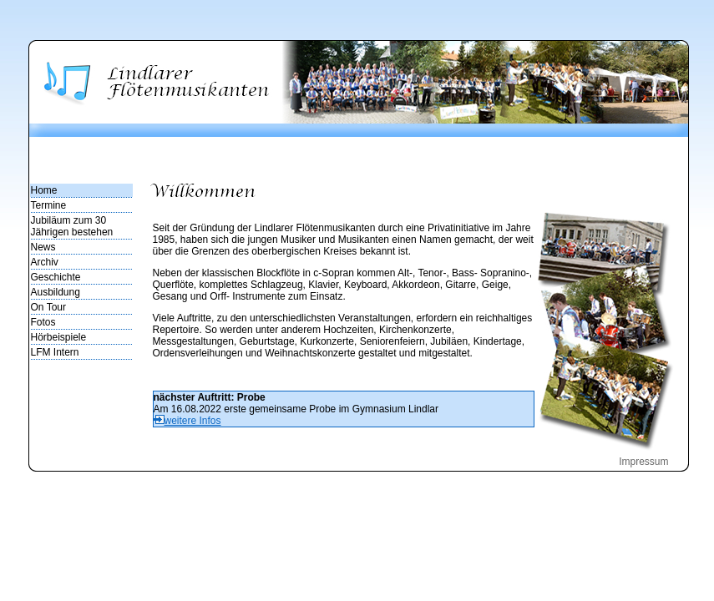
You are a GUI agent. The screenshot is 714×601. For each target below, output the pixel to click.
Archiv (44, 262)
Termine (49, 205)
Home (44, 190)
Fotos (43, 322)
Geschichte (56, 277)
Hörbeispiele (59, 337)
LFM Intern (55, 352)
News (43, 247)
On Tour (48, 307)
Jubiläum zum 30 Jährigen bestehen (72, 226)
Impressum (643, 461)
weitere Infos (187, 421)
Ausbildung (55, 292)
